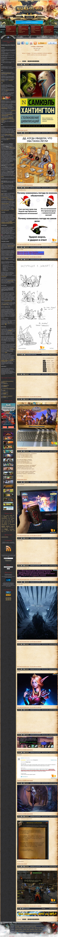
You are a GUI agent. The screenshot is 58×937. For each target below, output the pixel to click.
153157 (19, 565)
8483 (44, 367)
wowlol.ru (14, 530)
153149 (19, 669)
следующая (37, 61)
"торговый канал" (11, 199)
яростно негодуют (4, 119)
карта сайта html (8, 597)
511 (44, 360)
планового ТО (13, 110)
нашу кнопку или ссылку (8, 300)
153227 (19, 187)
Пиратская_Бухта (4, 527)
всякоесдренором (12, 529)
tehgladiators (12, 518)
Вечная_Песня (7, 530)
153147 (19, 734)
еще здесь (11, 118)
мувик (6, 529)
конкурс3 (9, 518)
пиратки (2, 531)
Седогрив (3, 529)
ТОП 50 (8, 30)
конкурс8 (7, 515)
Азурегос (2, 530)
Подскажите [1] (5, 392)
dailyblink (11, 515)
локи (8, 524)
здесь (2, 183)
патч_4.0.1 (9, 523)
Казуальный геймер (5, 536)
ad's (18, 908)
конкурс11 (5, 523)
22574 (44, 371)
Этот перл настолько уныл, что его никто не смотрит (29, 244)
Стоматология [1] (6, 385)
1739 (44, 362)
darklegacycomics (4, 524)
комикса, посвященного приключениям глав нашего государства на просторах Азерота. (8, 222)
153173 (19, 482)
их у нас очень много (4, 197)
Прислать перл (22, 31)
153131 (19, 866)
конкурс (11, 530)
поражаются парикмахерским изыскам (7, 118)
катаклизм (12, 526)
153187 (19, 399)
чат (13, 515)
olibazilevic (5, 382)
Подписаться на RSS (11, 31)
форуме (7, 258)
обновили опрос (12, 147)
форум (2, 193)
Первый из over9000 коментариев (25, 185)
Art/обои (33, 29)
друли (6, 520)
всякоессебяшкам (12, 524)
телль (36, 49)
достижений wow (4, 276)
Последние (9, 28)
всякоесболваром (4, 518)
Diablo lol (21, 32)
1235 (33, 61)
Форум (33, 31)
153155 (19, 644)
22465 (44, 369)
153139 (19, 783)
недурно (13, 119)
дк (4, 530)
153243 (19, 132)
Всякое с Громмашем (8, 134)
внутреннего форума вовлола (6, 73)
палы (12, 519)
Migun (4, 390)
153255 (19, 64)
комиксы (8, 526)
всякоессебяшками (4, 108)
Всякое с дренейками (36, 30)
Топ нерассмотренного (23, 29)
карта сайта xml (8, 599)
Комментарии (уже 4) (22, 863)
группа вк (7, 90)
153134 (19, 816)
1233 (28, 61)
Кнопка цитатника (47, 29)
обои (5, 531)
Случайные (9, 29)
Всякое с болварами (11, 245)
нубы (2, 523)
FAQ (45, 28)
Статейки (33, 32)
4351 (44, 364)
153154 (19, 581)
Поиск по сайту (47, 32)
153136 (19, 752)
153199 (19, 259)
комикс (5, 516)
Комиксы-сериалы (35, 28)
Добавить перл (29, 17)
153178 (19, 451)
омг (4, 519)
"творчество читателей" (5, 203)
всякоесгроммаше (11, 527)
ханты (9, 519)
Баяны (20, 30)
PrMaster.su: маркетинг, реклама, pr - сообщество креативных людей (8, 360)
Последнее (18, 16)
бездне (13, 164)
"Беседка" (8, 198)
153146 (19, 709)
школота (4, 515)
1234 (31, 61)
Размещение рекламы (48, 31)
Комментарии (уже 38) (22, 130)
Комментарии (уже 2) (22, 448)
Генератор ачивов (47, 30)
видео (3, 526)
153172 (19, 538)
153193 (19, 247)
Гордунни (3, 519)
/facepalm (27, 64)
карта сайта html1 (8, 598)
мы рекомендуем (9, 114)
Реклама (19, 354)
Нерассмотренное (40, 16)
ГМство (7, 519)
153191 (19, 374)
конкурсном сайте (10, 280)
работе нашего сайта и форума (7, 210)
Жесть (7, 527)
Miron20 (4, 393)
